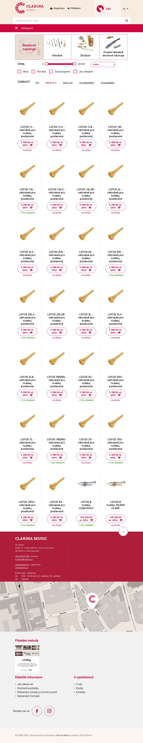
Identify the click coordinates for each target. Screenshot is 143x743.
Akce (26, 71)
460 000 (81, 64)
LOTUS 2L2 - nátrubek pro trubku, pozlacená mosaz (27, 258)
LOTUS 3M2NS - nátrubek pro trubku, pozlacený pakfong (57, 383)
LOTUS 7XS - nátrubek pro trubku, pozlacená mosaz (115, 445)
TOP (37, 83)
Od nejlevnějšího (86, 83)
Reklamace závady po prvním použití (37, 692)
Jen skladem (86, 71)
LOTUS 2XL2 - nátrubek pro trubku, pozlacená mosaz (27, 320)
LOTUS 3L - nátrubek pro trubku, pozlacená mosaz (86, 320)
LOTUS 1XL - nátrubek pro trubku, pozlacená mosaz (27, 195)
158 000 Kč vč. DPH (115, 519)
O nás (79, 684)
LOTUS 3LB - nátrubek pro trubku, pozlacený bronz (27, 383)
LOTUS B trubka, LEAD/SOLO (86, 505)
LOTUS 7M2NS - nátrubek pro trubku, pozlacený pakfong (57, 445)
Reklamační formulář (28, 696)
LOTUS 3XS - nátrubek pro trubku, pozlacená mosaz (115, 383)
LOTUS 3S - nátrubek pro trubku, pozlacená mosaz (86, 383)
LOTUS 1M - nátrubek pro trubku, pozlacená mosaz (115, 133)
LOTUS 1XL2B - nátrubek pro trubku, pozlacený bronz (86, 195)
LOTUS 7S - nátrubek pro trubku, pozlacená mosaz (86, 445)
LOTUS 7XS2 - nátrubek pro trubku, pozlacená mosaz (27, 508)
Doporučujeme (62, 71)
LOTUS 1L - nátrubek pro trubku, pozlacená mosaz (27, 133)
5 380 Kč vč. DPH (27, 144)
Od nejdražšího (107, 83)
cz (124, 8)
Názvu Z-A (68, 83)
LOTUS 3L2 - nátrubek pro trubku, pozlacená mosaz (115, 320)
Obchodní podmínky (28, 688)
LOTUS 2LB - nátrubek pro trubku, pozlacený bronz (57, 258)
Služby (79, 688)
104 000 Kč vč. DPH (85, 519)
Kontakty (81, 692)
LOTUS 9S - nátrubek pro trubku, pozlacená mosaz (57, 508)
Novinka (41, 71)
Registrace (59, 8)
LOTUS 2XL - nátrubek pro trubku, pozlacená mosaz (115, 258)
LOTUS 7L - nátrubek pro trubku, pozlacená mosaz (27, 445)
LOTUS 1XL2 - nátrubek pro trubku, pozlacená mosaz (56, 195)
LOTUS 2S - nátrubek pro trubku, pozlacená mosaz (86, 258)
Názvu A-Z (51, 83)
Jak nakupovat (25, 684)
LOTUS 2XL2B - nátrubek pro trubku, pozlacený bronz (56, 320)
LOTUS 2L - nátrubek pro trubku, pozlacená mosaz (115, 195)
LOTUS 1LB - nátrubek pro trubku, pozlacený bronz (86, 133)
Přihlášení (76, 8)
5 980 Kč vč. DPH (86, 144)
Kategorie (27, 28)
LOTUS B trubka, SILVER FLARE (116, 505)
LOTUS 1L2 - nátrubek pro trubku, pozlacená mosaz (57, 133)
